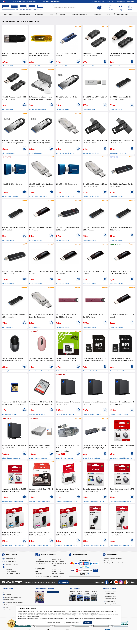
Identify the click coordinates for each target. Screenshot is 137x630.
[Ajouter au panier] (24, 61)
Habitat (62, 14)
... (132, 14)
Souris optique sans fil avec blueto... (13, 371)
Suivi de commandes (98, 1)
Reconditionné (122, 14)
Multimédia (39, 14)
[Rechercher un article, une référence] (77, 7)
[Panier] (130, 8)
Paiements (76, 558)
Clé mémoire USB (7, 66)
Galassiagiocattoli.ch (110, 598)
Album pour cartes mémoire (37, 109)
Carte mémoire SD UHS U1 (10, 414)
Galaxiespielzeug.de (110, 591)
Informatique (8, 14)
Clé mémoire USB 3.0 (62, 109)
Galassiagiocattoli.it (110, 604)
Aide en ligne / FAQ (11, 558)
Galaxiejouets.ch (109, 593)
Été (108, 14)
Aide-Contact (110, 1)
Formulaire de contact (12, 564)
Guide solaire (8, 610)
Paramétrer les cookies (72, 622)
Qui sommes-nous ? (9, 592)
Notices (6, 607)
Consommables (24, 14)
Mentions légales (9, 599)
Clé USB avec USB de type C (65, 153)
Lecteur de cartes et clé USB (64, 458)
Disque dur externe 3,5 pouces (65, 414)
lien (97, 613)
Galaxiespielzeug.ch (110, 596)
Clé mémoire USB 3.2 (116, 196)
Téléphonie (97, 14)
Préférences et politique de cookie (13, 602)
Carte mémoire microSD (63, 371)
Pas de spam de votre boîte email (113, 563)
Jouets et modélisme (79, 14)
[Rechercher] (99, 7)
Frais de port (51, 1)
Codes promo (8, 605)
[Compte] (121, 8)
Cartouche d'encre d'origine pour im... (121, 458)
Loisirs (50, 14)
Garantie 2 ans (108, 560)
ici (110, 618)
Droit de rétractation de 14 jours (113, 558)
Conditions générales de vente (12, 597)
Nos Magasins (121, 1)
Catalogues (130, 1)
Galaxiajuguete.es (110, 601)
